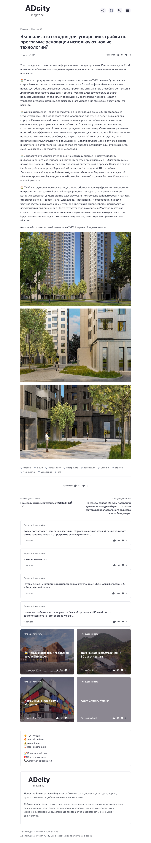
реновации (89, 467)
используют (54, 467)
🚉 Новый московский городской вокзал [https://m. (46, 654)
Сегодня (105, 467)
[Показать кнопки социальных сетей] (103, 10)
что (59, 471)
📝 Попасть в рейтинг (35, 753)
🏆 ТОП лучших (32, 735)
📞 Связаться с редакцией (38, 760)
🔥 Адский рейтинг (34, 739)
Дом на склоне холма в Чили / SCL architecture (101, 654)
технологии (29, 471)
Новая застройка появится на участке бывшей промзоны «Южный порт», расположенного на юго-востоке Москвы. (68, 614)
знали (40, 467)
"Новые (27, 467)
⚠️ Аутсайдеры (32, 743)
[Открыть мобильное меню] (128, 10)
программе (72, 467)
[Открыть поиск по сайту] (119, 10)
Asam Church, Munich (95, 700)
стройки (119, 467)
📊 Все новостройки (35, 746)
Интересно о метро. (35, 559)
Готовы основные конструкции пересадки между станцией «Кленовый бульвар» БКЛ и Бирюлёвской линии (75, 585)
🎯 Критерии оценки (35, 756)
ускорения (46, 471)
